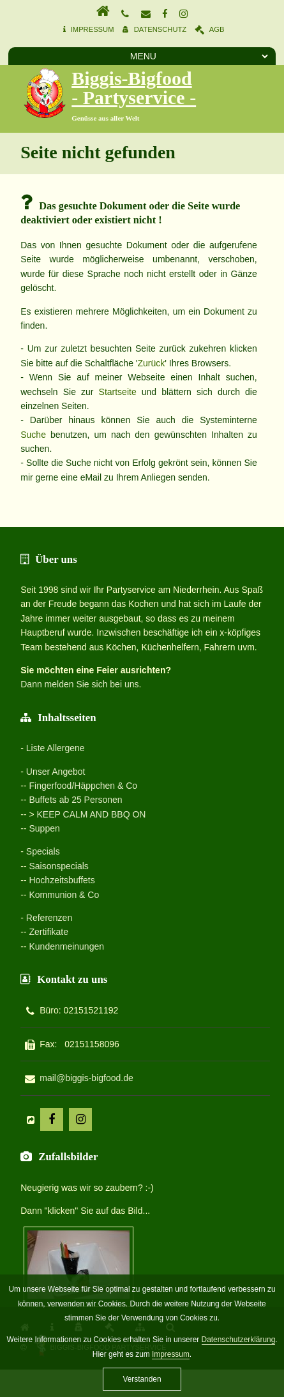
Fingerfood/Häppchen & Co (83, 786)
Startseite (118, 392)
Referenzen (49, 918)
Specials (43, 851)
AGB (217, 29)
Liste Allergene (55, 748)
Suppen (44, 828)
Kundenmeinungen (66, 946)
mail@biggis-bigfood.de (86, 1078)
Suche (33, 435)
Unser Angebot (56, 771)
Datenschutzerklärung (239, 1339)
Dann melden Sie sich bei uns (79, 684)
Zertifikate (48, 932)
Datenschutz (160, 29)
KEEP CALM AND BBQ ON (91, 814)
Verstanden (142, 1379)
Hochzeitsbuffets (61, 880)
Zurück (151, 363)
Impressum (92, 29)
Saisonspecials (58, 866)
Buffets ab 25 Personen (75, 800)
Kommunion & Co (64, 895)
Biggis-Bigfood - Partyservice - (133, 88)
